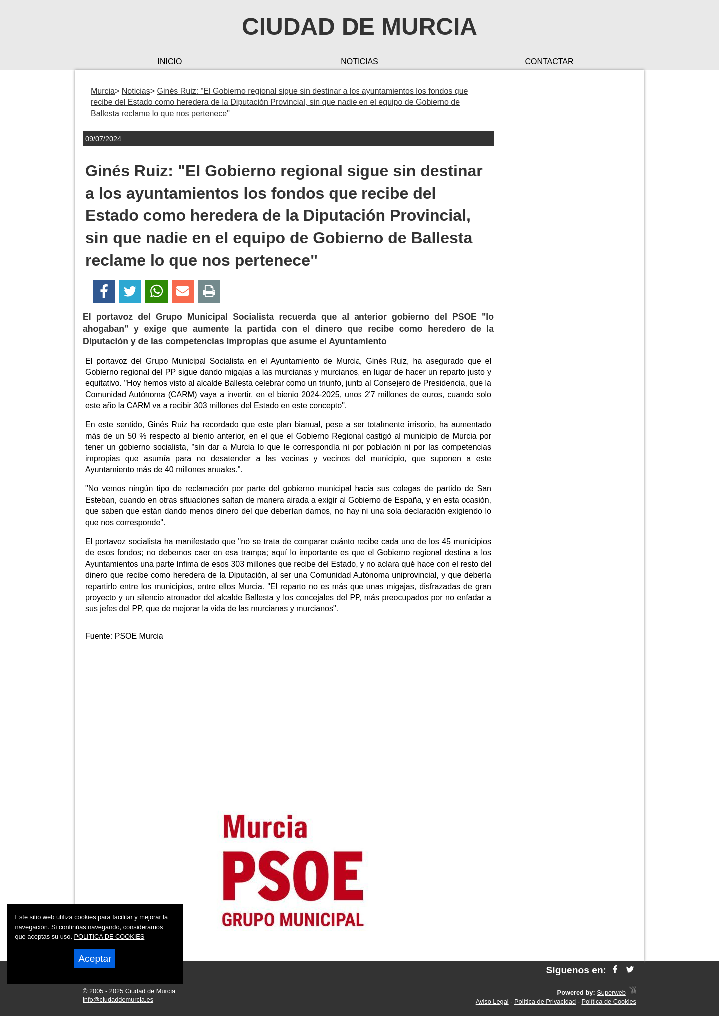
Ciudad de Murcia (359, 26)
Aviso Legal (492, 1001)
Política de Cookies (608, 1001)
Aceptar (94, 958)
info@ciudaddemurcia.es (118, 999)
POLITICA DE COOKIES (109, 936)
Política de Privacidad (545, 1001)
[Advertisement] (288, 720)
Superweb (611, 992)
